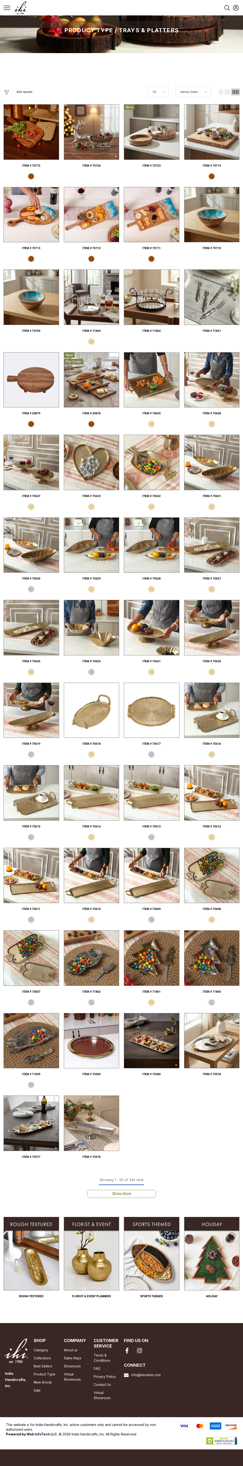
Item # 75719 (212, 165)
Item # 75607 (31, 991)
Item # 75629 (91, 578)
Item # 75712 (91, 248)
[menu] (7, 7)
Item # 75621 (151, 661)
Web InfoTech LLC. (42, 1434)
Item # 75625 (91, 661)
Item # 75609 (151, 909)
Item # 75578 (212, 1074)
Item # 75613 (151, 826)
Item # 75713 (31, 248)
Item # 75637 (31, 496)
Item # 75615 (31, 826)
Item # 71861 (151, 991)
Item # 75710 (212, 248)
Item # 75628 (151, 578)
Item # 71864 (151, 331)
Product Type (88, 30)
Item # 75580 (151, 1074)
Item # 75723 (151, 165)
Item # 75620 (212, 661)
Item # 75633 (91, 496)
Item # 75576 (91, 1157)
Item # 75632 (151, 496)
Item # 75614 (91, 826)
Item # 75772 (31, 165)
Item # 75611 (31, 909)
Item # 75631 (212, 496)
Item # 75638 (212, 413)
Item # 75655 (151, 413)
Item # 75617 (151, 743)
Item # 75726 (91, 165)
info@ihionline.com (146, 1375)
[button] (221, 92)
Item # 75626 (31, 661)
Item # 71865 (91, 331)
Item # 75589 (91, 1074)
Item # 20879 (31, 413)
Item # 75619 (31, 743)
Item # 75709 (31, 331)
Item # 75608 (212, 909)
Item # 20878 (91, 413)
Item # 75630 (31, 578)
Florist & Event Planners (91, 1296)
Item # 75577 (31, 1157)
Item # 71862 (91, 991)
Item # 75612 (212, 826)
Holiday (212, 1296)
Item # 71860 (212, 991)
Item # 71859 (31, 1074)
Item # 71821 (212, 331)
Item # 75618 (91, 743)
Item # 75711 (151, 248)
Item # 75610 (91, 909)
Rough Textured (31, 1296)
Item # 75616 (212, 743)
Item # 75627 (212, 578)
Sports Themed (151, 1296)
